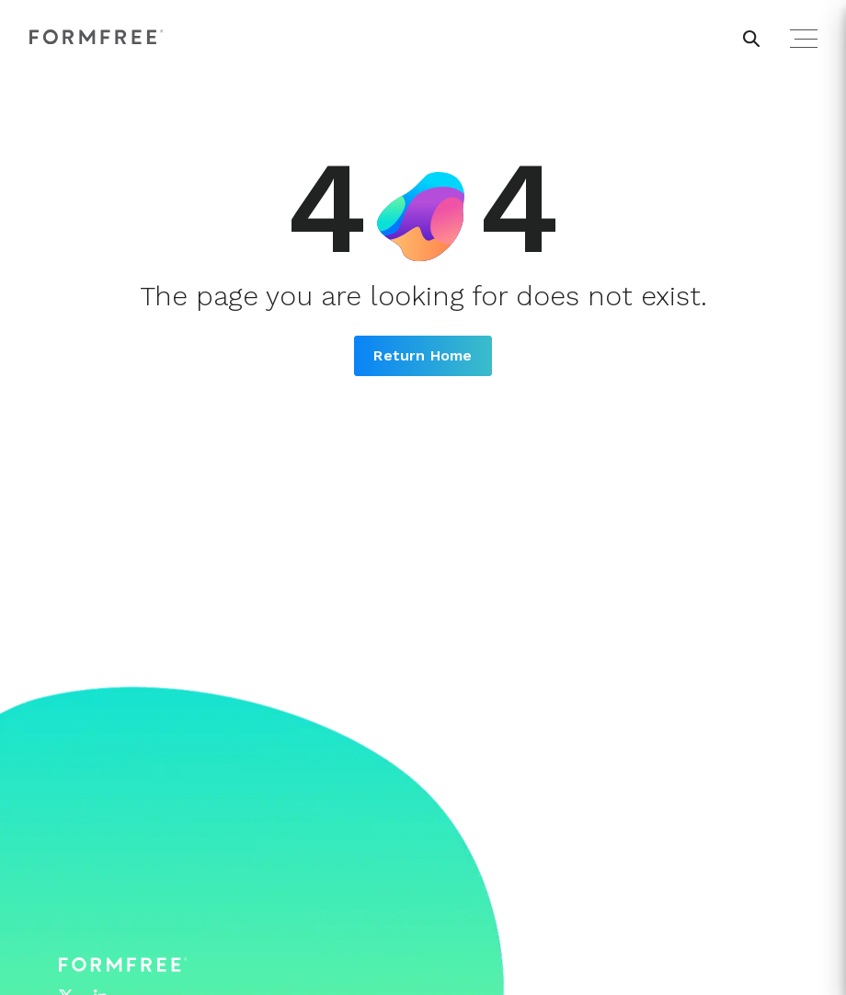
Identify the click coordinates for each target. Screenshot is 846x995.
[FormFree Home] (96, 38)
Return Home (422, 355)
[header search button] (751, 38)
